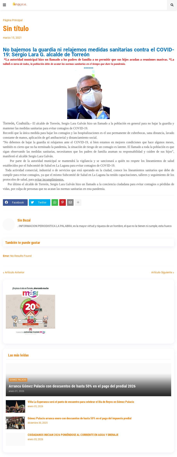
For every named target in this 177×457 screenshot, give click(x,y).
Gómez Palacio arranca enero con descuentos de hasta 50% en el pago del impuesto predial (79, 418)
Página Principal (12, 20)
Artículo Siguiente (161, 272)
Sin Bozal (24, 220)
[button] (4, 5)
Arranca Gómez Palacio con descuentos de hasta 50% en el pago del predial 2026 (72, 386)
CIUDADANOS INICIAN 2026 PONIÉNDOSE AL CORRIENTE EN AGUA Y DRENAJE (73, 435)
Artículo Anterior (14, 272)
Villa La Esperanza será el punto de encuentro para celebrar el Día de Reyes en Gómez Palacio (81, 402)
